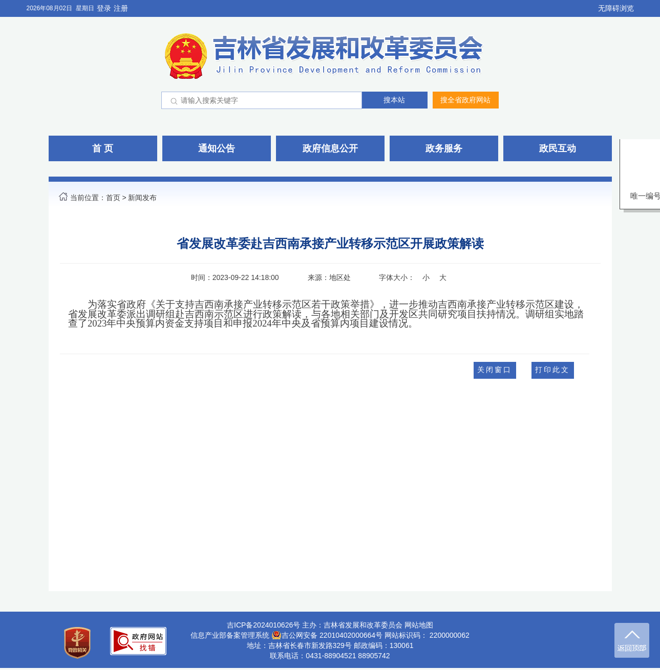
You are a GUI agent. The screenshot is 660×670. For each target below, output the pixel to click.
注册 (121, 8)
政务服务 (443, 148)
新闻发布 (142, 197)
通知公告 (216, 148)
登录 (104, 8)
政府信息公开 (330, 148)
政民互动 (557, 148)
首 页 (102, 148)
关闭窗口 (494, 369)
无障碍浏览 (616, 8)
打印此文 (552, 369)
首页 (113, 197)
